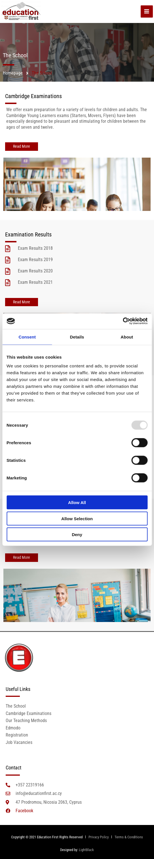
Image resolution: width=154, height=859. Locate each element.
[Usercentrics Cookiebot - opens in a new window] (122, 321)
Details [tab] (77, 336)
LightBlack (86, 850)
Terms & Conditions (129, 837)
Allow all (77, 502)
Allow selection (77, 518)
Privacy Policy (98, 837)
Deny (77, 534)
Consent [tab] (27, 336)
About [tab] (127, 336)
